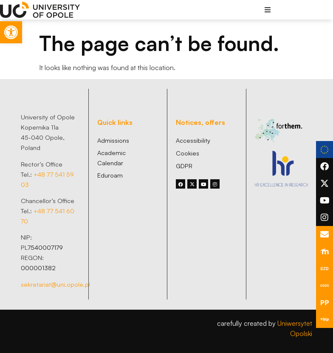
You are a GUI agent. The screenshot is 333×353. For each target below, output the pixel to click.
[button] (267, 9)
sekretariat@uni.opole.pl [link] (55, 284)
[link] (11, 32)
